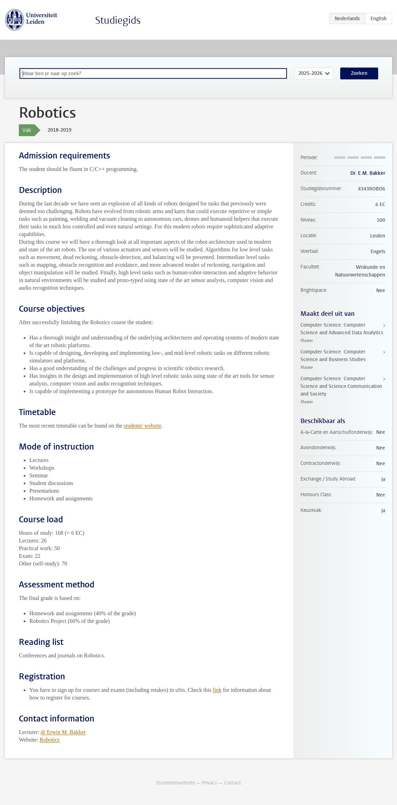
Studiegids (118, 20)
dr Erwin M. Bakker (63, 732)
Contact (232, 783)
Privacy (209, 783)
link (217, 690)
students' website (142, 426)
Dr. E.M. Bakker (367, 173)
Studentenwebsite (175, 783)
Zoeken (359, 73)
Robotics (50, 740)
